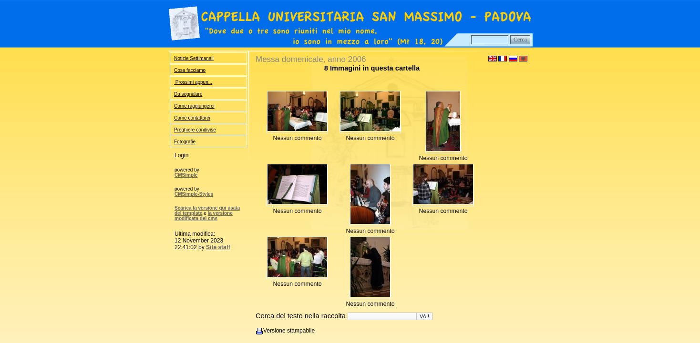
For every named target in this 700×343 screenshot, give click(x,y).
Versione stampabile (289, 330)
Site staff (218, 247)
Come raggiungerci (194, 106)
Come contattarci (192, 118)
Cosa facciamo (190, 70)
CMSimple (186, 175)
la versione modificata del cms (204, 216)
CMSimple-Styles (194, 194)
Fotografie (185, 141)
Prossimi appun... (193, 82)
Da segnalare (188, 94)
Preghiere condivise (195, 129)
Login (181, 155)
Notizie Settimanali (194, 58)
